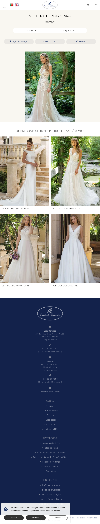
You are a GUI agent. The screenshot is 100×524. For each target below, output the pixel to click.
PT (11, 5)
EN (17, 5)
